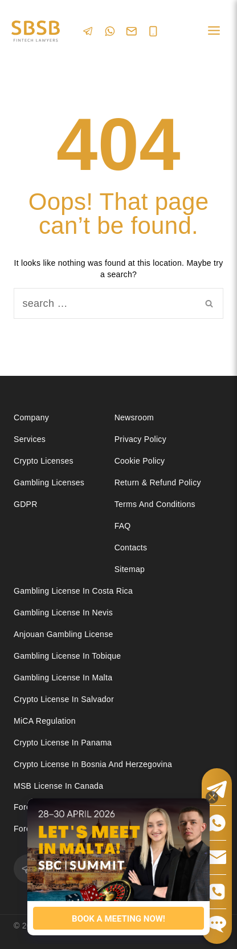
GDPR (26, 504)
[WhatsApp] (109, 31)
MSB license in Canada (58, 785)
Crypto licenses (43, 460)
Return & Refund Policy (158, 482)
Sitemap (130, 569)
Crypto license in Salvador (64, 699)
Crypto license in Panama (63, 742)
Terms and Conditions (156, 504)
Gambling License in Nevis (63, 612)
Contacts (131, 547)
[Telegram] (88, 31)
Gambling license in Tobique (67, 655)
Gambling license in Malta (63, 677)
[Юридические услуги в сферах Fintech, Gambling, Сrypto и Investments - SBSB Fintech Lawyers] (35, 31)
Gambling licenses (49, 482)
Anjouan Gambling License (63, 634)
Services (30, 439)
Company (31, 417)
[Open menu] (214, 31)
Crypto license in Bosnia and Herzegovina (93, 764)
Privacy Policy (140, 439)
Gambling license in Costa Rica (73, 590)
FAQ (123, 525)
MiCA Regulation (45, 720)
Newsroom (134, 417)
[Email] (131, 31)
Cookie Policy (140, 460)
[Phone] (153, 31)
